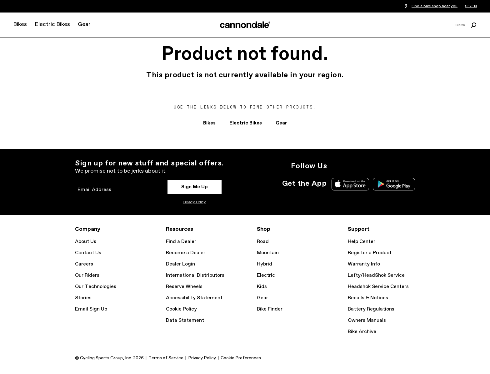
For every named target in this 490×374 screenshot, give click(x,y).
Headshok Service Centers (378, 286)
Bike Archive (362, 331)
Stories (83, 298)
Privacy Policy (194, 202)
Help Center (361, 241)
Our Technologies (95, 286)
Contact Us (88, 253)
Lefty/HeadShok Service (376, 275)
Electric (266, 275)
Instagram (335, 166)
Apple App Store (350, 184)
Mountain (268, 253)
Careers (84, 264)
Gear (84, 24)
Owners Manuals (367, 320)
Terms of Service (165, 358)
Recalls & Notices (368, 298)
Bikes (20, 24)
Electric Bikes (52, 24)
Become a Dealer (185, 253)
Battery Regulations (371, 309)
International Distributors (195, 275)
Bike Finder (269, 309)
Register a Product (370, 253)
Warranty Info (364, 264)
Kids (262, 286)
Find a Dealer (181, 241)
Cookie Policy (181, 309)
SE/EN (471, 6)
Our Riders (87, 275)
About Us (85, 241)
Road (263, 241)
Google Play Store (394, 184)
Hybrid (264, 264)
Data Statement (185, 320)
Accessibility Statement (194, 298)
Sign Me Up (194, 187)
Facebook (363, 166)
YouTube (377, 166)
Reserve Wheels (184, 286)
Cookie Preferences (241, 358)
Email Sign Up (91, 309)
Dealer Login (180, 264)
